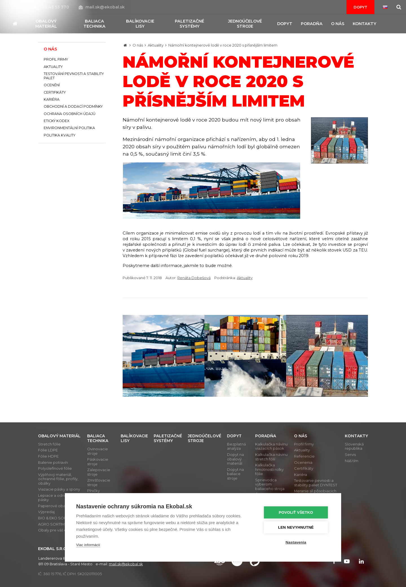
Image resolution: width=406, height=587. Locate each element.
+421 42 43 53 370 (47, 7)
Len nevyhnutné (296, 527)
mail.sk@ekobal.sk (102, 7)
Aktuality (156, 45)
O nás (138, 45)
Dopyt (360, 7)
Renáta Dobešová (194, 277)
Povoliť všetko (296, 512)
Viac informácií (88, 545)
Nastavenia (296, 542)
